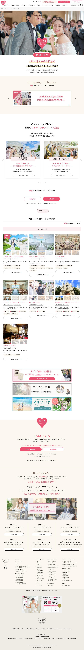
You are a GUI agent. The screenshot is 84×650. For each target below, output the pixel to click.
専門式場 (38, 564)
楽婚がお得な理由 (52, 561)
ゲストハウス (39, 562)
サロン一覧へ (14, 534)
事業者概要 (44, 590)
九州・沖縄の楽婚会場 (21, 583)
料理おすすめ (39, 567)
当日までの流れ (51, 564)
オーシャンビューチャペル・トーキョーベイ (28, 638)
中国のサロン (66, 578)
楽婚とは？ (50, 562)
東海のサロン (66, 575)
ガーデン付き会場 (40, 578)
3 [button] (44, 109)
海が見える (39, 569)
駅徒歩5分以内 (40, 580)
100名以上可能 (40, 572)
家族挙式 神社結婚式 (44, 636)
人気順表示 (32, 199)
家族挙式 (37, 636)
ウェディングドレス (52, 574)
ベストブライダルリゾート (44, 638)
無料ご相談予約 (64, 2)
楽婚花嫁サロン (29, 590)
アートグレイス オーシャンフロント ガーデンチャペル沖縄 (63, 638)
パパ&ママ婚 (51, 569)
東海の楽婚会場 (19, 579)
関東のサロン (66, 574)
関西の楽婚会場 (19, 580)
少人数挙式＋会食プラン (21, 571)
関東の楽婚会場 (19, 577)
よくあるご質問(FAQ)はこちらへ (41, 456)
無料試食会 (77, 2)
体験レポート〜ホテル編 (68, 564)
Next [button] (75, 98)
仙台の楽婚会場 (19, 576)
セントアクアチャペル (12, 638)
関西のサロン (66, 577)
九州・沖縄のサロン (67, 580)
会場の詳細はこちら (15, 272)
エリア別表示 (51, 199)
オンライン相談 (66, 571)
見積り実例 (57, 5)
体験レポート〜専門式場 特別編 (70, 566)
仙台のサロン (66, 572)
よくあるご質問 (36, 1)
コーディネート (51, 580)
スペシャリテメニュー (53, 579)
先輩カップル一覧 (67, 561)
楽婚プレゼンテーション (53, 566)
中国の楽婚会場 (19, 582)
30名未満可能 (39, 573)
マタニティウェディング (53, 567)
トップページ (19, 561)
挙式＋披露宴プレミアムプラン (23, 567)
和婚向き (38, 577)
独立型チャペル (40, 575)
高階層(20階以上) (40, 570)
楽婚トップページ (4, 8)
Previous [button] (8, 98)
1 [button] (39, 109)
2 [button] (42, 109)
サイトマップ (37, 590)
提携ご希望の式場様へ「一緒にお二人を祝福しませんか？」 (41, 460)
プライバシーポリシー (53, 590)
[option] (42, 98)
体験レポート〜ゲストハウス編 (69, 562)
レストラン (39, 566)
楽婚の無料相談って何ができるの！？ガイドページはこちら (41, 454)
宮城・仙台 (42, 211)
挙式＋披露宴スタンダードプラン (23, 566)
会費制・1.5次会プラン (21, 569)
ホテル (38, 561)
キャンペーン (39, 585)
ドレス (38, 5)
